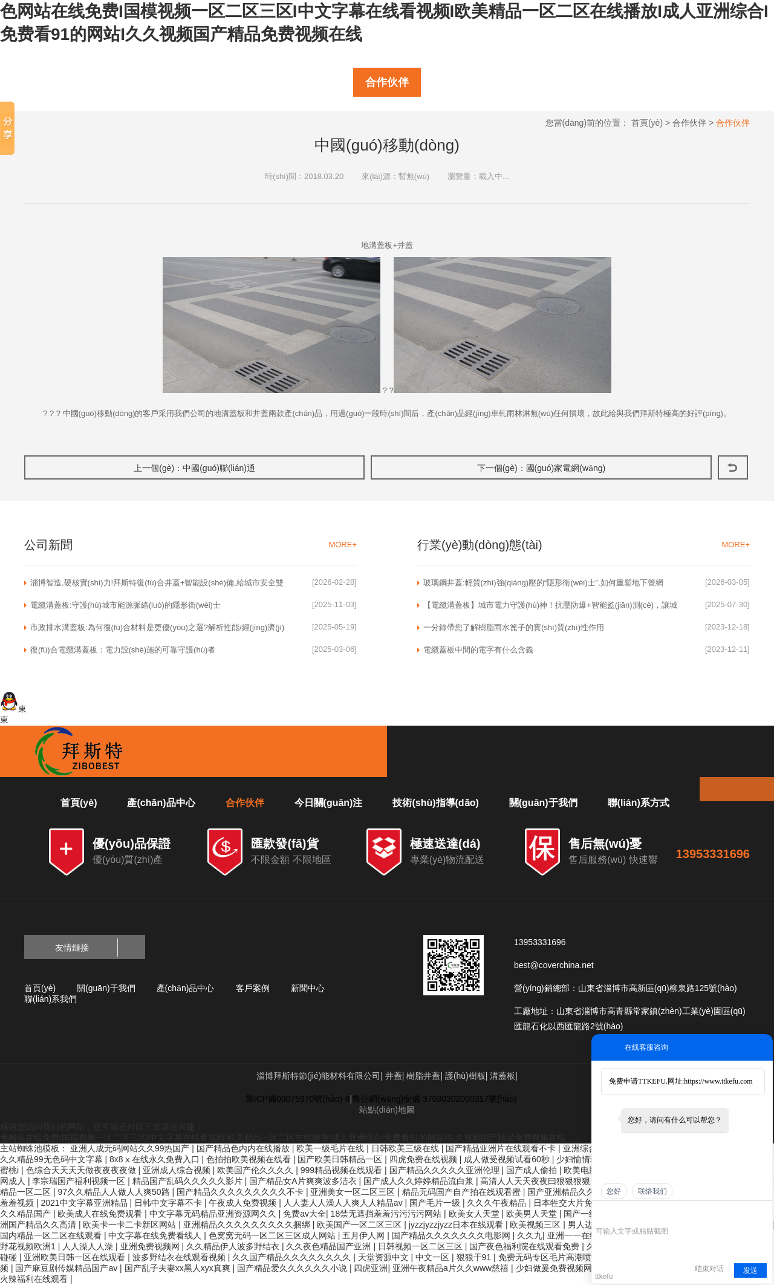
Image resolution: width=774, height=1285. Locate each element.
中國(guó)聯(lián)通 (219, 468)
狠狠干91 (475, 1257)
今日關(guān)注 (328, 803)
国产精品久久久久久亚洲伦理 (445, 1170)
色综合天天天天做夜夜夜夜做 (82, 1170)
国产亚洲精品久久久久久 (575, 1192)
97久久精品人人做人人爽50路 (114, 1192)
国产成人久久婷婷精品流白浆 (419, 1181)
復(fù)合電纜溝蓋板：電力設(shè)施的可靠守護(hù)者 (122, 649)
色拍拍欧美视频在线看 (249, 1159)
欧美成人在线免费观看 (101, 1213)
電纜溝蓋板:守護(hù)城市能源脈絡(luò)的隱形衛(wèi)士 (125, 605)
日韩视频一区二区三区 (421, 1246)
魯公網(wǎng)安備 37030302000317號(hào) (434, 1099)
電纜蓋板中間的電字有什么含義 (478, 649)
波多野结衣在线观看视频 (180, 1257)
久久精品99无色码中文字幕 (52, 1159)
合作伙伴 (387, 82)
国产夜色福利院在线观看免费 (525, 1246)
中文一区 (433, 1257)
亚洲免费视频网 (151, 1246)
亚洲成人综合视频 (178, 1170)
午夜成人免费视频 (244, 1203)
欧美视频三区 (536, 1224)
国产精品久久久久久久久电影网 (452, 1235)
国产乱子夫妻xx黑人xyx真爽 (179, 1268)
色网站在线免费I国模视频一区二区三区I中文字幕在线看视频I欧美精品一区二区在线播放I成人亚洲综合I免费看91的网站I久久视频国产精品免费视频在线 (282, 1137)
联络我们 (652, 1191)
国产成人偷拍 (532, 1170)
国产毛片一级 (436, 1203)
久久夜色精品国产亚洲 (329, 1246)
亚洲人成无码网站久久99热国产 (131, 1148)
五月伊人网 (364, 1235)
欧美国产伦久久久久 (256, 1170)
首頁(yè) (647, 123)
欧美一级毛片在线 (331, 1148)
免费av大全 (304, 1213)
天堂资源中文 (384, 1257)
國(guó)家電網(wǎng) (567, 468)
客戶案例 (253, 988)
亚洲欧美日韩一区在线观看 (76, 1257)
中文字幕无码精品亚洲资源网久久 (214, 1213)
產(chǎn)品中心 (161, 803)
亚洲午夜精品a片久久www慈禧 (451, 1268)
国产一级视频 (590, 1213)
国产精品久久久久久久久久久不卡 (241, 1192)
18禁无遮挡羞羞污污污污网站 (387, 1213)
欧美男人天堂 (532, 1213)
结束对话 (709, 1268)
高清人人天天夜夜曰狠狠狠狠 (536, 1181)
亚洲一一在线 (573, 1235)
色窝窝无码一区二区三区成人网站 (273, 1235)
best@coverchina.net (554, 965)
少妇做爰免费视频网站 (559, 1268)
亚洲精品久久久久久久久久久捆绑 (248, 1224)
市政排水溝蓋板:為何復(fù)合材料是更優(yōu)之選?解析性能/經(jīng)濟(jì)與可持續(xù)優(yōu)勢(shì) (157, 628)
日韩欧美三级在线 (406, 1148)
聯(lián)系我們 (50, 999)
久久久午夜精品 (497, 1203)
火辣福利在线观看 (35, 1279)
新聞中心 (308, 988)
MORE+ (342, 544)
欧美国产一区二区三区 (360, 1224)
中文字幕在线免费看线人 (156, 1235)
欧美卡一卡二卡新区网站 (130, 1224)
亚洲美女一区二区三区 (353, 1192)
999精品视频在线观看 (343, 1170)
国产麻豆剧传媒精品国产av (67, 1268)
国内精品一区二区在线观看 (52, 1235)
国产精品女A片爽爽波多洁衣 (304, 1181)
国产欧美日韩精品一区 (341, 1159)
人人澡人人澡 (88, 1246)
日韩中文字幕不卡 (169, 1203)
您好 (614, 1191)
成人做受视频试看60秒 (507, 1159)
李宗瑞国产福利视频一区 (80, 1181)
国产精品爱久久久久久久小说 (293, 1268)
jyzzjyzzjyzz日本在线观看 (457, 1224)
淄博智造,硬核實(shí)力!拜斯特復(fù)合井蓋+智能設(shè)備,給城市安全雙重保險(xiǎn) (157, 583)
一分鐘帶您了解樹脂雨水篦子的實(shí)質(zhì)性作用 (513, 627)
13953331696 (713, 853)
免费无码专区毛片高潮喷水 (550, 1257)
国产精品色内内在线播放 (244, 1148)
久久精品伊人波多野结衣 (234, 1246)
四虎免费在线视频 (424, 1159)
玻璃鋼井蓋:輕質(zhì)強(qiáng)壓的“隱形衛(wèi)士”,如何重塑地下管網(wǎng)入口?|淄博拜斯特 (543, 583)
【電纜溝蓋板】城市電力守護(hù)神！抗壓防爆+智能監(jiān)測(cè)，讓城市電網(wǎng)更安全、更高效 (550, 605)
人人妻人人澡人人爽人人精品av (344, 1203)
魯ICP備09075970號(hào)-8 (298, 1099)
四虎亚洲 (371, 1268)
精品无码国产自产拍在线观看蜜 (462, 1192)
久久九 (529, 1235)
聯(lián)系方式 (638, 803)
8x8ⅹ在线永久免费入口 (155, 1159)
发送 (750, 1270)
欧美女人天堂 (475, 1213)
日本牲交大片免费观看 (576, 1203)
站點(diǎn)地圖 (387, 1109)
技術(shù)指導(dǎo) (435, 803)
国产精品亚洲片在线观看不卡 (502, 1148)
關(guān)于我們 (543, 803)
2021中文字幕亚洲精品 (85, 1203)
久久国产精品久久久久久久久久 (292, 1257)
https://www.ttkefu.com (718, 1081)
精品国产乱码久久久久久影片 (188, 1181)
